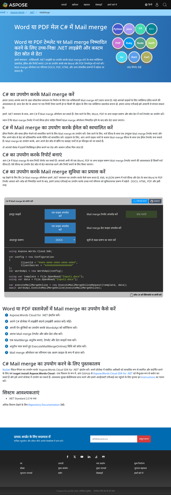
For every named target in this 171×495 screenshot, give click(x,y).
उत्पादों (64, 4)
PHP (117, 43)
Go (121, 57)
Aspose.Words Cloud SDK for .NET (112, 373)
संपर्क (113, 491)
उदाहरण (155, 201)
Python (117, 29)
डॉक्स (22, 468)
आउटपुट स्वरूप (16, 240)
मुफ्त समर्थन (63, 468)
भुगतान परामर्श (26, 472)
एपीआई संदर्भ (139, 201)
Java (129, 29)
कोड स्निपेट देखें (134, 67)
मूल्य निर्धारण (139, 463)
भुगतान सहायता (140, 468)
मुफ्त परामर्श (101, 468)
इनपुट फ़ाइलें (15, 214)
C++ (151, 29)
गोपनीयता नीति (98, 491)
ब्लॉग (60, 472)
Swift (151, 43)
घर (21, 463)
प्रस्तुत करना (144, 438)
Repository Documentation (44, 404)
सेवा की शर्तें (107, 491)
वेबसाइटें (98, 4)
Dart (134, 57)
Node (140, 43)
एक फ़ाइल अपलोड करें (60, 214)
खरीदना (75, 4)
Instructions (148, 377)
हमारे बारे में (112, 4)
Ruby (129, 43)
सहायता (87, 4)
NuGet (6, 369)
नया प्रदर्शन (100, 463)
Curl (146, 57)
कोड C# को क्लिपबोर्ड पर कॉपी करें (147, 294)
